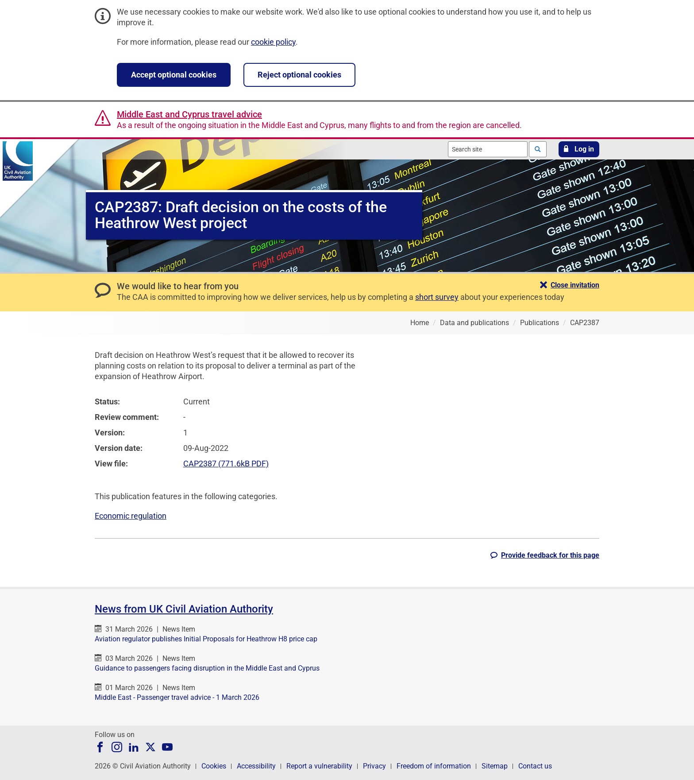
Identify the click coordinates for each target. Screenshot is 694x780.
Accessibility (256, 766)
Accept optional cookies (173, 74)
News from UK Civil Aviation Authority (184, 609)
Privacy (374, 766)
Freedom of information (434, 766)
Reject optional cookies (299, 74)
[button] (579, 149)
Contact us (535, 766)
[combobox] (488, 149)
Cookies (213, 766)
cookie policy (273, 42)
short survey (437, 297)
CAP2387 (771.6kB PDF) (226, 463)
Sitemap (495, 766)
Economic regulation (130, 515)
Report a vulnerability (319, 766)
